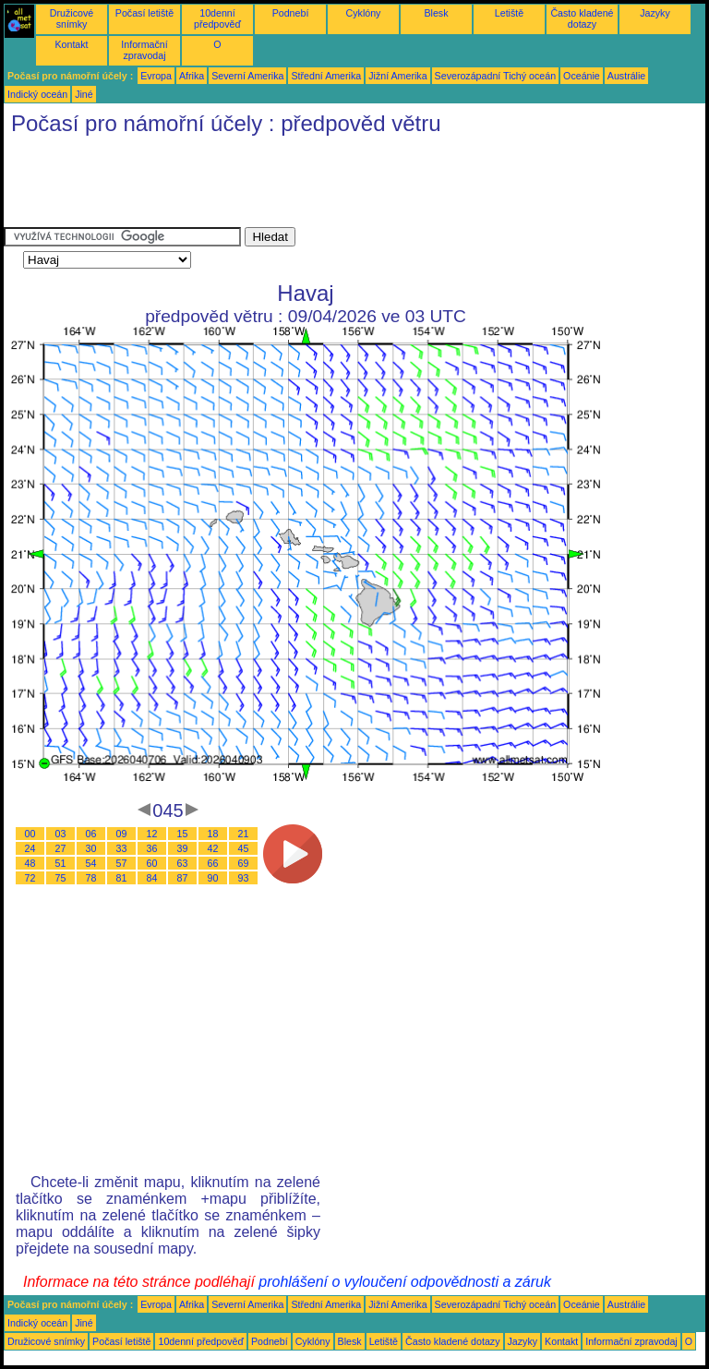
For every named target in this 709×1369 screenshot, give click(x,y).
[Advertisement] (340, 185)
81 (121, 877)
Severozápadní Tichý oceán (496, 75)
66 (213, 863)
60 (152, 863)
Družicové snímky (71, 18)
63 (182, 863)
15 (182, 833)
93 (243, 877)
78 (91, 877)
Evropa (156, 75)
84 (152, 877)
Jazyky (655, 12)
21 (243, 833)
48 (30, 863)
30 (91, 848)
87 (182, 877)
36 (152, 848)
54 (91, 863)
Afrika (191, 75)
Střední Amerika (326, 75)
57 (121, 863)
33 (121, 848)
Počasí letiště (144, 12)
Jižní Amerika (397, 75)
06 (91, 833)
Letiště (509, 12)
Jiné (84, 94)
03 (60, 833)
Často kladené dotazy (581, 18)
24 (30, 848)
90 (213, 877)
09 (121, 833)
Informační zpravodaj (144, 50)
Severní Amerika (247, 75)
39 (182, 848)
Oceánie (581, 75)
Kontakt (71, 44)
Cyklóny (363, 12)
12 (152, 833)
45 (243, 848)
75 (60, 877)
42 (213, 848)
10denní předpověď (217, 18)
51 (60, 863)
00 (30, 833)
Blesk (436, 12)
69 (243, 863)
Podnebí (290, 12)
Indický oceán (37, 94)
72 (30, 877)
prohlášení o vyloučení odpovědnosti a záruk (404, 1282)
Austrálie (626, 75)
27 (60, 848)
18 (213, 833)
